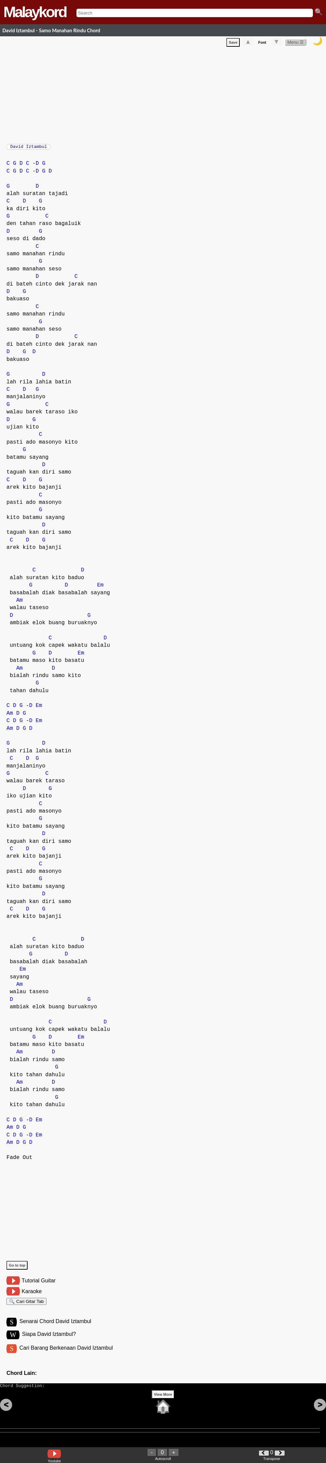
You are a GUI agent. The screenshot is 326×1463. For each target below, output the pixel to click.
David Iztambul (28, 149)
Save (233, 44)
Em (100, 588)
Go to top (17, 1269)
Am (19, 603)
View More (163, 1405)
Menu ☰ (295, 43)
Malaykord (34, 12)
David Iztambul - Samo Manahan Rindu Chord (51, 30)
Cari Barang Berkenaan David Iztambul (65, 1355)
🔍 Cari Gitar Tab (26, 1305)
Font (262, 44)
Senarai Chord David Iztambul (55, 1327)
